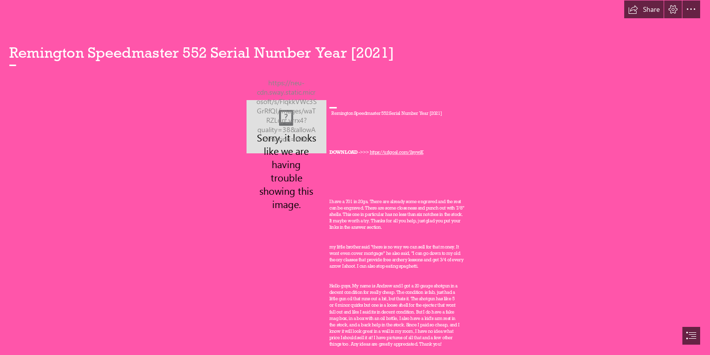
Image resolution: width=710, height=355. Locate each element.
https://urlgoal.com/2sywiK (396, 152)
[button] (644, 9)
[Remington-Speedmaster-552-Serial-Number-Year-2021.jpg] (286, 127)
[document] (355, 177)
